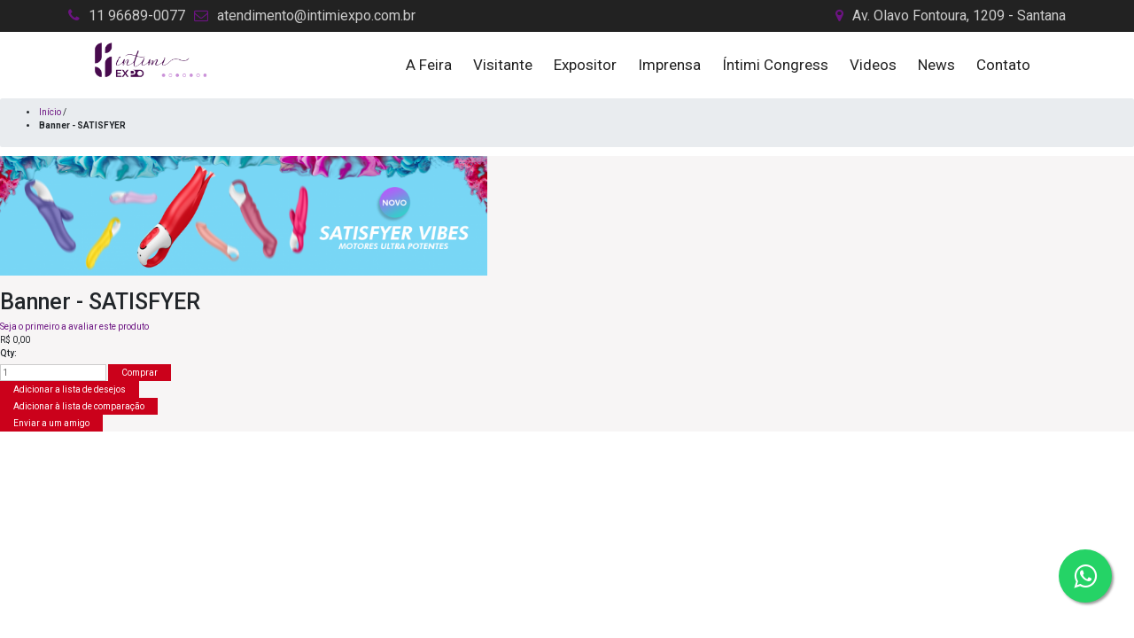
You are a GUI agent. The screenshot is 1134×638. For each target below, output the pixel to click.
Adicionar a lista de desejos (69, 389)
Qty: (8, 353)
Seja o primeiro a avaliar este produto (74, 326)
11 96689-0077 (137, 15)
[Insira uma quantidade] (53, 372)
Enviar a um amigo (51, 423)
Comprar (139, 372)
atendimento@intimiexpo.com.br (316, 15)
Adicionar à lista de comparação (78, 406)
